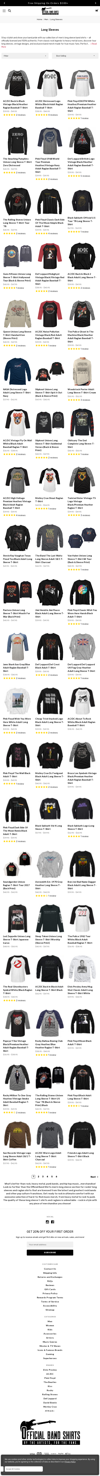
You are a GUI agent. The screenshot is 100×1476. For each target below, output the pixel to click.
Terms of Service (50, 1301)
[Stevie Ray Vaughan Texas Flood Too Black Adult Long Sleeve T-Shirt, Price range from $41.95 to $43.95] (18, 538)
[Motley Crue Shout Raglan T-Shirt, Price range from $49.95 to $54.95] (50, 480)
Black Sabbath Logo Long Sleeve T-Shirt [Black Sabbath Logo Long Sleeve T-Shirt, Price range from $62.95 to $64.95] (81, 827)
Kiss (50, 1386)
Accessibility (50, 1305)
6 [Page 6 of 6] (56, 1176)
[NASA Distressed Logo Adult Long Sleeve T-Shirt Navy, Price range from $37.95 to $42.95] (18, 371)
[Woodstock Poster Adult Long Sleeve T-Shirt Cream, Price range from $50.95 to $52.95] (82, 371)
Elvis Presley (50, 1370)
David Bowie (50, 1402)
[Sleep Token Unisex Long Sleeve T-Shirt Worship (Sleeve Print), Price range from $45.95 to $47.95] (50, 918)
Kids (50, 1329)
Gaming (50, 1354)
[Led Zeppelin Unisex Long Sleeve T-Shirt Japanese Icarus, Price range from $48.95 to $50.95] (18, 918)
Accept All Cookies (13, 1469)
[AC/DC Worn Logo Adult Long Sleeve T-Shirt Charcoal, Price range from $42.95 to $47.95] (50, 1135)
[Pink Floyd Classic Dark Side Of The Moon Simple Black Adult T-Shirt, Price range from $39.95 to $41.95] (50, 202)
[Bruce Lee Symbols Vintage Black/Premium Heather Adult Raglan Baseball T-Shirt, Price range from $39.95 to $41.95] (82, 755)
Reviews (50, 1285)
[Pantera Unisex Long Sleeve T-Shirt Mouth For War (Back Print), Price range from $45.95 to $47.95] (18, 592)
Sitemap (50, 1310)
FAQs (50, 1281)
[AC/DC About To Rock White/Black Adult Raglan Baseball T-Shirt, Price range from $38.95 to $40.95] (82, 701)
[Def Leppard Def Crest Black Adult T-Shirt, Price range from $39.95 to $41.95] (50, 646)
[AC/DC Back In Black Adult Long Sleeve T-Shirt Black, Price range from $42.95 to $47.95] (50, 969)
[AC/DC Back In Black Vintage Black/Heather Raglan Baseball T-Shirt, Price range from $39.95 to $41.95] (18, 83)
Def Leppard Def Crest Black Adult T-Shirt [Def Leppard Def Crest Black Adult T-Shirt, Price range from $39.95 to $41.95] (47, 666)
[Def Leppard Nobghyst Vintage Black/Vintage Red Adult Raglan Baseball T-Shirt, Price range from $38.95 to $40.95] (50, 256)
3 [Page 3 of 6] (43, 1176)
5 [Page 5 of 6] (52, 1176)
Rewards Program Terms (50, 1297)
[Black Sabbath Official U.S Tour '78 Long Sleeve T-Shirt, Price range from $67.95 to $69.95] (82, 201)
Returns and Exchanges (50, 1277)
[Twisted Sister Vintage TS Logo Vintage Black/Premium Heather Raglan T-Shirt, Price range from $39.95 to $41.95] (82, 480)
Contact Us (50, 1269)
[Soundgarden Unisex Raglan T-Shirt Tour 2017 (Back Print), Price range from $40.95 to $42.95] (18, 864)
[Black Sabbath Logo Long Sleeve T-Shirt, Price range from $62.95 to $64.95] (82, 809)
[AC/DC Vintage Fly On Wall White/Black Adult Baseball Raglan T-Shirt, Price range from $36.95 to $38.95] (18, 422)
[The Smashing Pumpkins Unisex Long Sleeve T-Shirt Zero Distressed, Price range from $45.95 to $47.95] (18, 141)
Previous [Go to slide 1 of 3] (4, 3)
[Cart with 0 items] (97, 11)
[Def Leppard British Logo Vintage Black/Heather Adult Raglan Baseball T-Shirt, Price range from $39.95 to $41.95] (82, 141)
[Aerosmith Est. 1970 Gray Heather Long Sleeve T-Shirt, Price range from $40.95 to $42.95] (50, 864)
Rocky (50, 1390)
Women (50, 1325)
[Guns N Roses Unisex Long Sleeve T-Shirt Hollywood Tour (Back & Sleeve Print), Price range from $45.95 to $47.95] (18, 256)
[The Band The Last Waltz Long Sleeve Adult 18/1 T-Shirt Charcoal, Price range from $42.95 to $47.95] (50, 538)
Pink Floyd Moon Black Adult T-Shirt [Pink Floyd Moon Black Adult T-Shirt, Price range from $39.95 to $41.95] (79, 1043)
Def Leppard (50, 1398)
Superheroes (50, 1358)
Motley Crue (50, 1406)
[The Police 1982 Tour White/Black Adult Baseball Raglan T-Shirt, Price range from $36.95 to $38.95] (82, 918)
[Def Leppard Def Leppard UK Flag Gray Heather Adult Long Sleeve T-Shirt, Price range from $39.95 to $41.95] (82, 646)
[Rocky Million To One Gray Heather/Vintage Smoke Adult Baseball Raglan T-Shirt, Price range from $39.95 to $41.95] (18, 1077)
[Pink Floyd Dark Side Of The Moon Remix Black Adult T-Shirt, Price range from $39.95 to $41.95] (18, 810)
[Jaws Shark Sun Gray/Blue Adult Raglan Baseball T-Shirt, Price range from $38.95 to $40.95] (18, 646)
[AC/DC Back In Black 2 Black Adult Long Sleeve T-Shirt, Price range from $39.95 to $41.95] (82, 256)
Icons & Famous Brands (50, 1350)
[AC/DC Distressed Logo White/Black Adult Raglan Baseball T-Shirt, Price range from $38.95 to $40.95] (50, 83)
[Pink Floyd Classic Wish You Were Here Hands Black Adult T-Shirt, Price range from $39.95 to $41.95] (82, 592)
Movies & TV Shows (50, 1346)
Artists (50, 1337)
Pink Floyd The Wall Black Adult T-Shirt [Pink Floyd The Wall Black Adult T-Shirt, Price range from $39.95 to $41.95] (16, 775)
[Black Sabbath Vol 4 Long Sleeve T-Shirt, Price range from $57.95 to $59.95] (50, 809)
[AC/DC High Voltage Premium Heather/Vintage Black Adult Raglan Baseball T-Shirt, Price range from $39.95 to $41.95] (18, 480)
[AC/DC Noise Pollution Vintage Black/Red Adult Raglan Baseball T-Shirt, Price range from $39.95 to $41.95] (50, 314)
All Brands (49, 1411)
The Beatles (50, 1382)
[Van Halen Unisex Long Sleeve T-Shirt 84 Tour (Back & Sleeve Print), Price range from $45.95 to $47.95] (82, 538)
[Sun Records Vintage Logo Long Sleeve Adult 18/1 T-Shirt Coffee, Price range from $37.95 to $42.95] (18, 1135)
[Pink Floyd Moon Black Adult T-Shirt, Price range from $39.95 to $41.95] (82, 1023)
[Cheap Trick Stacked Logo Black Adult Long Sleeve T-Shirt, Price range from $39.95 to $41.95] (50, 701)
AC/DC (50, 1374)
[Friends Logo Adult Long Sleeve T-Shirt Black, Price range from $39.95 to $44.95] (82, 1135)
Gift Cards (50, 1289)
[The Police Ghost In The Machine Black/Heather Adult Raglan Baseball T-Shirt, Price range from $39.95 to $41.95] (82, 314)
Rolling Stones (50, 1394)
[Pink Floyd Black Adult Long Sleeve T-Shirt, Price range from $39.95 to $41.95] (82, 1077)
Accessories (50, 1333)
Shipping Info (50, 1273)
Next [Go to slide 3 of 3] (95, 3)
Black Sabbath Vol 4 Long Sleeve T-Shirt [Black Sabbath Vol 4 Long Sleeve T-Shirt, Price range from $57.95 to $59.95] (48, 827)
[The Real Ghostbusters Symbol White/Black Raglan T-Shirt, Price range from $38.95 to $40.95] (18, 969)
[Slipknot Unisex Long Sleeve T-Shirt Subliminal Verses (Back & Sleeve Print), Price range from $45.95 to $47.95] (50, 422)
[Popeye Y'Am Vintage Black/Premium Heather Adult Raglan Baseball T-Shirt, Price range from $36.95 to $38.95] (18, 1023)
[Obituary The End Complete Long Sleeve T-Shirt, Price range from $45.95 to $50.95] (82, 422)
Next (94, 1176)
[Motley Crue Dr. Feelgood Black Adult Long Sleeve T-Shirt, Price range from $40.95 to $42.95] (50, 755)
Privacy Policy (50, 1293)
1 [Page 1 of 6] (33, 1176)
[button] (25, 56)
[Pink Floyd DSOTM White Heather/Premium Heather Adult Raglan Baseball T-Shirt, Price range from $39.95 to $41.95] (82, 83)
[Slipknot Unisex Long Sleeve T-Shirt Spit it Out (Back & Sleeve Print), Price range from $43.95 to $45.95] (50, 371)
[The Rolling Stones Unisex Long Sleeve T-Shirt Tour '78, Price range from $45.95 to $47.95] (18, 202)
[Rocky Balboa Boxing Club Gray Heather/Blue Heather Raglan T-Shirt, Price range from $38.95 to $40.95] (50, 1023)
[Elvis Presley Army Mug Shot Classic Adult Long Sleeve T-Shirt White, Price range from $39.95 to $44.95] (82, 969)
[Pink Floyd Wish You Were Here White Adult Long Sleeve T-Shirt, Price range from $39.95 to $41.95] (18, 701)
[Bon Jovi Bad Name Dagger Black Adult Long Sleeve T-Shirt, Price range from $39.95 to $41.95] (82, 864)
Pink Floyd (50, 1378)
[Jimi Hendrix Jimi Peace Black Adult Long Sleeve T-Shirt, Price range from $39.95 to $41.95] (50, 592)
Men (50, 1321)
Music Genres (50, 1342)
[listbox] (75, 56)
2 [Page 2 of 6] (38, 1176)
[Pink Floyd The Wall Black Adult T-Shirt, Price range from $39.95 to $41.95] (18, 755)
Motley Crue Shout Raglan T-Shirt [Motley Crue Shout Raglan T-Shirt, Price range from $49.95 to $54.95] (49, 500)
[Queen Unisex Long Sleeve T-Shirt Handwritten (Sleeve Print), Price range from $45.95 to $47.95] (18, 314)
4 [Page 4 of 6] (47, 1176)
